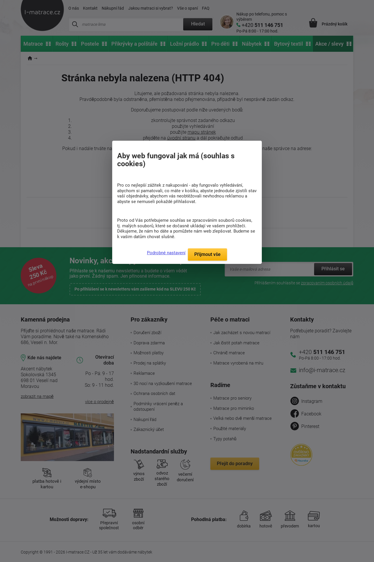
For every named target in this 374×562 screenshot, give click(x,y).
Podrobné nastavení (166, 252)
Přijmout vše (207, 254)
